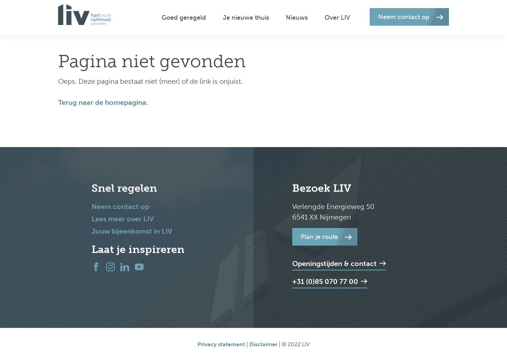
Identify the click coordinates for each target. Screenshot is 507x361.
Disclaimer (264, 344)
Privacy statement (221, 344)
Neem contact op (120, 206)
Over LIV (337, 17)
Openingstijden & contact (339, 263)
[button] (409, 17)
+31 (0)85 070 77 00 (329, 281)
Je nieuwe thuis (246, 17)
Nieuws (297, 17)
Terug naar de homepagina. (103, 102)
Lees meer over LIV (123, 219)
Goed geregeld (184, 17)
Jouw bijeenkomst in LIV (132, 231)
